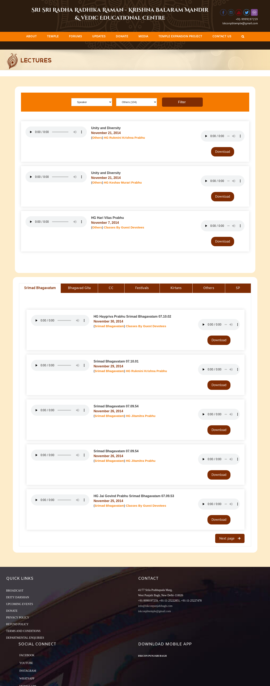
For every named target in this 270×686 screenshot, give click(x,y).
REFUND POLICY (17, 624)
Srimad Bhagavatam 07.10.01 (116, 361)
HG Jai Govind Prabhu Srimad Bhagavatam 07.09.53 (134, 496)
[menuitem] (31, 36)
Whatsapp (26, 678)
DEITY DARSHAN (17, 597)
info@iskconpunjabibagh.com (155, 605)
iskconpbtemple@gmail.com (240, 23)
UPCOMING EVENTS (19, 604)
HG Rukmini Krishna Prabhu (124, 137)
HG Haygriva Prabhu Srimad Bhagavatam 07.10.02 (132, 316)
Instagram (27, 670)
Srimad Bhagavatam (109, 326)
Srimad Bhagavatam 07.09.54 (116, 406)
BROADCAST (14, 590)
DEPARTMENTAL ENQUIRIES (25, 637)
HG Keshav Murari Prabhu (123, 182)
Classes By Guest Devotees (124, 227)
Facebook (26, 655)
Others (97, 137)
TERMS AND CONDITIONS (23, 631)
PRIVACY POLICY (17, 617)
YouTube (26, 663)
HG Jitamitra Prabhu (140, 416)
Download (222, 151)
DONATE (12, 610)
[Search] (242, 36)
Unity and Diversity (106, 128)
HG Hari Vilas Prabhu (107, 217)
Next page (227, 538)
